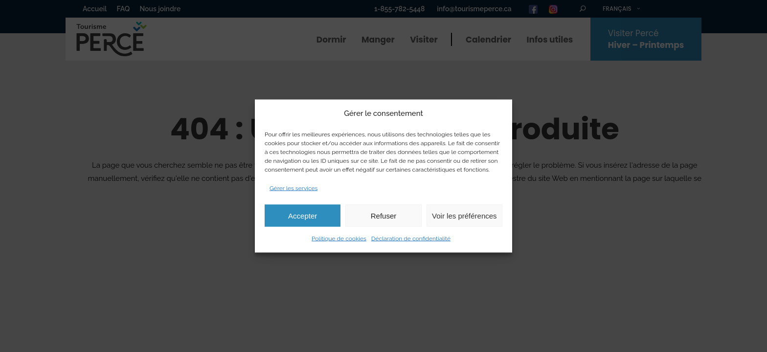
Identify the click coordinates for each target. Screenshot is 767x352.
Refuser (384, 215)
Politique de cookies (339, 238)
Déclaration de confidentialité (411, 238)
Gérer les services (293, 188)
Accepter (302, 215)
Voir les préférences (464, 215)
